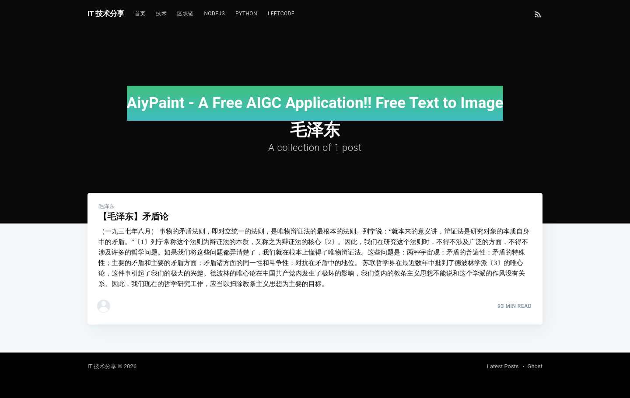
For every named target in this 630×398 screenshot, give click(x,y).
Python (246, 13)
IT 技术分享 (106, 13)
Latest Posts (503, 366)
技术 (161, 13)
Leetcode (281, 13)
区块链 (185, 13)
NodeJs (214, 13)
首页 (140, 13)
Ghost (535, 366)
